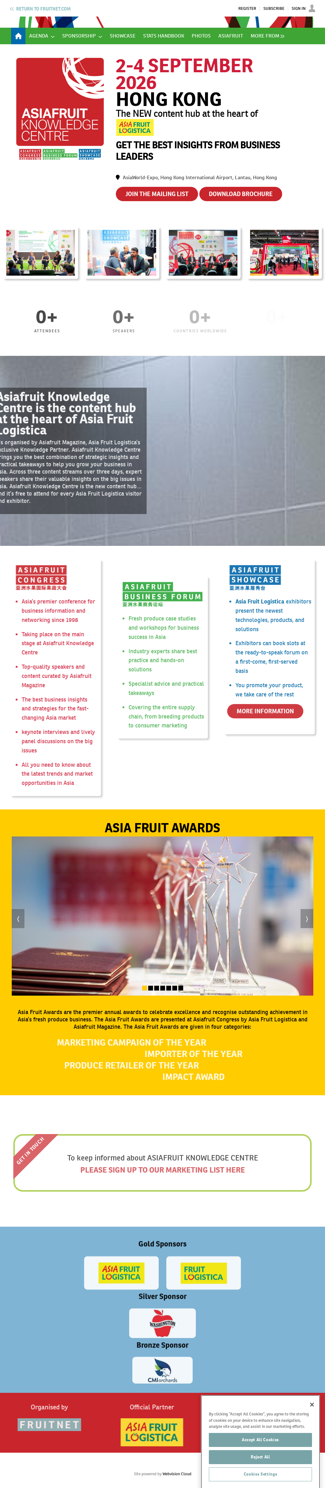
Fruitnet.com (43, 8)
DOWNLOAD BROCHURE (241, 194)
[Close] (312, 1432)
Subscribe (273, 8)
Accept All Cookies (260, 1467)
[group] (266, 36)
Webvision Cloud (176, 1474)
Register (247, 8)
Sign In (299, 8)
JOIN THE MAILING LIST (157, 194)
